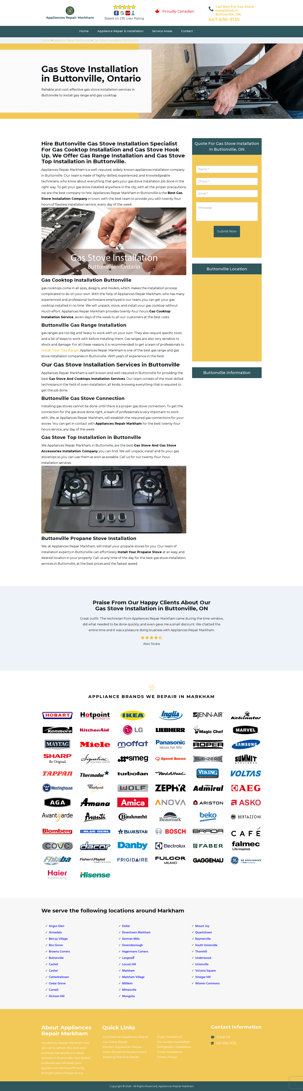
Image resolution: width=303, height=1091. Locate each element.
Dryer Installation (169, 1037)
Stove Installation (169, 1052)
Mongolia (128, 996)
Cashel (53, 970)
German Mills (131, 938)
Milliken (127, 983)
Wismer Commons (207, 983)
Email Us (223, 1037)
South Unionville (206, 945)
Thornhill (201, 951)
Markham (128, 970)
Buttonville (56, 958)
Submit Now (227, 231)
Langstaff (128, 958)
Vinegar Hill (203, 977)
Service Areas (162, 31)
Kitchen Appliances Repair (122, 1047)
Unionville (202, 964)
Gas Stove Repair (115, 1042)
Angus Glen (56, 926)
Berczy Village (58, 938)
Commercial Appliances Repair (126, 1037)
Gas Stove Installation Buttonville (116, 40)
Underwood (203, 958)
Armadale (55, 932)
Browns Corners (59, 951)
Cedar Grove (57, 983)
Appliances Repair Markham (176, 1086)
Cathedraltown (59, 977)
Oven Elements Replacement (125, 1052)
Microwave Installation (173, 1042)
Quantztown (203, 932)
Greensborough (132, 945)
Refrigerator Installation (174, 1047)
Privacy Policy (167, 1057)
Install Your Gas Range (60, 350)
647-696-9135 (224, 19)
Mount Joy (202, 926)
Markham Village (133, 977)
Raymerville (203, 938)
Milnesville (129, 989)
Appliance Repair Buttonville (71, 40)
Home (84, 31)
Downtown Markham (136, 932)
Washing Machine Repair (121, 1057)
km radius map (227, 316)
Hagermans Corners (135, 951)
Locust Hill (129, 964)
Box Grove (56, 945)
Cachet (53, 964)
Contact (187, 31)
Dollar (126, 926)
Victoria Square (205, 970)
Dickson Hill (57, 996)
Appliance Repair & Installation (120, 31)
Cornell (53, 989)
